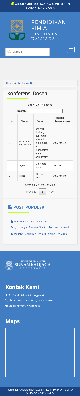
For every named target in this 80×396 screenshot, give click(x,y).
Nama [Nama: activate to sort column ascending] (24, 121)
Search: (40, 111)
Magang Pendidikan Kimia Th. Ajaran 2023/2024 (39, 234)
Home (9, 83)
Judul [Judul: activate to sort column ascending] (40, 121)
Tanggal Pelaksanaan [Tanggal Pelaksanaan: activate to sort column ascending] (62, 119)
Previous (31, 191)
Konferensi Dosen (27, 83)
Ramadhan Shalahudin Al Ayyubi (24, 389)
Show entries (40, 104)
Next (51, 191)
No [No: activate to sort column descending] (12, 121)
